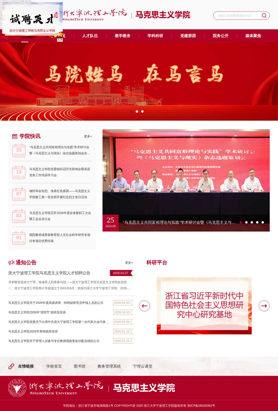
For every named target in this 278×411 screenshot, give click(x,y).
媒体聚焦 (253, 36)
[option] (139, 81)
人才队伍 (90, 36)
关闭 (59, 39)
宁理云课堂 (142, 366)
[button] (144, 305)
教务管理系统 (109, 366)
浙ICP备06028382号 (201, 405)
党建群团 (188, 36)
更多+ (88, 136)
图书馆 (80, 366)
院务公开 (220, 36)
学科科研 (155, 36)
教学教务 (123, 36)
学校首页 (54, 366)
